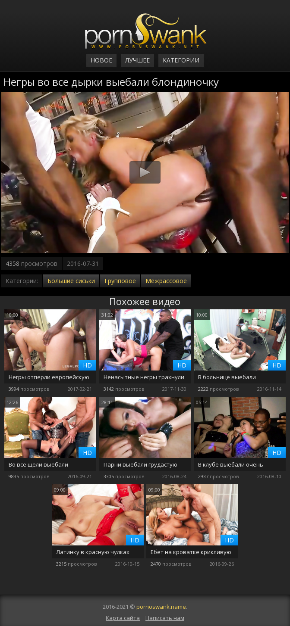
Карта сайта (123, 618)
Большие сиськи (71, 281)
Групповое (120, 281)
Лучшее (137, 60)
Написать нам (164, 618)
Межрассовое (166, 281)
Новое (101, 60)
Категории (181, 60)
